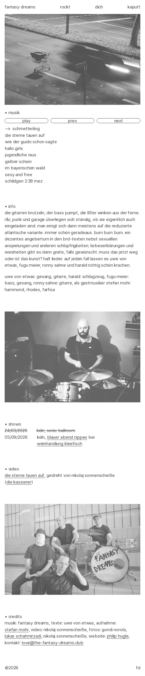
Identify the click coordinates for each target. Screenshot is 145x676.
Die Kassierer (18, 482)
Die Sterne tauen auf (24, 475)
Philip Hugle (117, 636)
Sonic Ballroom (61, 430)
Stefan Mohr (17, 629)
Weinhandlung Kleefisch (59, 443)
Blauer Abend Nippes (67, 437)
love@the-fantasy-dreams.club (52, 642)
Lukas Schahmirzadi (23, 636)
